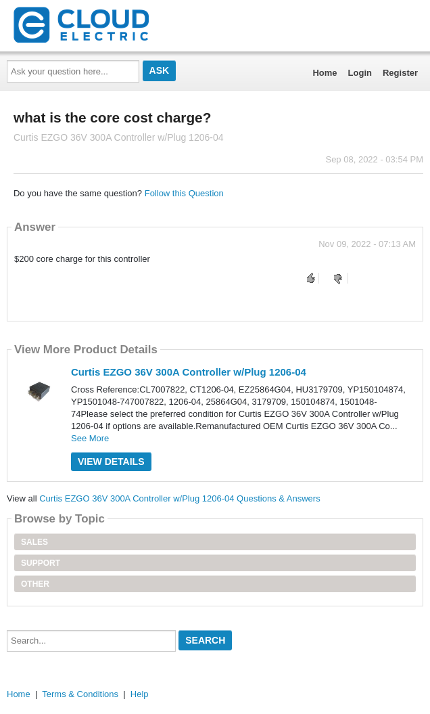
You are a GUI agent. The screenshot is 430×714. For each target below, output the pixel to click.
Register (400, 73)
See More (90, 438)
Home (324, 73)
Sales (34, 542)
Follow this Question (184, 193)
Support (40, 563)
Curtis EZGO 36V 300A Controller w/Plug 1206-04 (188, 372)
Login (360, 73)
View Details (111, 461)
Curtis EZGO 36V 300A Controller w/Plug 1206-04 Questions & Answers (179, 498)
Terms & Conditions (80, 694)
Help (139, 694)
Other (35, 584)
